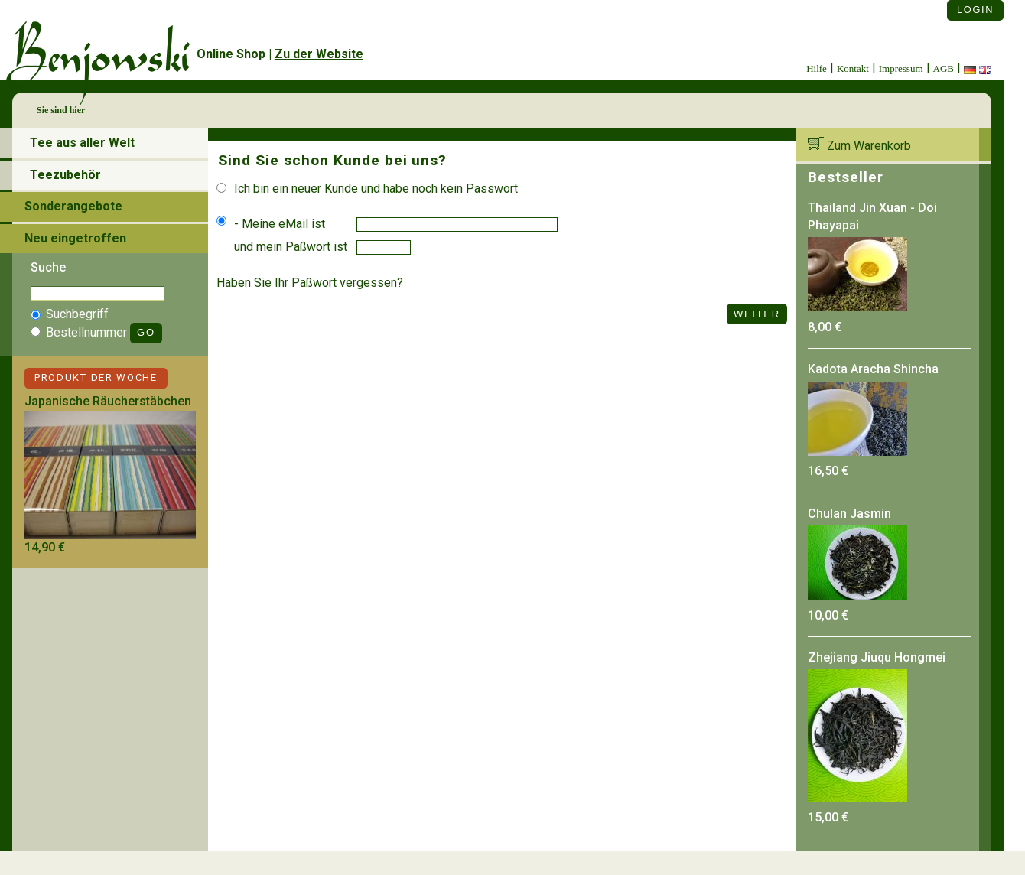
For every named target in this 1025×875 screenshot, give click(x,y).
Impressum (901, 68)
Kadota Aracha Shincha (873, 369)
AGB (943, 68)
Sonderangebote (73, 206)
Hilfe (816, 68)
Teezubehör (65, 175)
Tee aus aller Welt (82, 142)
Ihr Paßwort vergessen (336, 282)
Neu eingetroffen (75, 238)
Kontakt (853, 68)
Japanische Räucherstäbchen (107, 401)
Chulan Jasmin (849, 513)
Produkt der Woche (96, 377)
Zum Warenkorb (859, 145)
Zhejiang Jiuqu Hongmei (876, 657)
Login (975, 9)
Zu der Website (319, 54)
